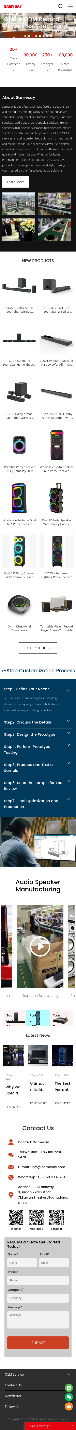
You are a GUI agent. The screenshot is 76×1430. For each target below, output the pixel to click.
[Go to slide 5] (40, 36)
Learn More (16, 182)
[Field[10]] (54, 1262)
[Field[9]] (38, 1298)
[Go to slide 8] (51, 36)
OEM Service (14, 1374)
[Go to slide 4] (36, 36)
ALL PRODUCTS (38, 648)
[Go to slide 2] (29, 36)
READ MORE (13, 1107)
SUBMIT (38, 1342)
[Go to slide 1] (25, 36)
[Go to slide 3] (33, 36)
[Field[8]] (22, 1262)
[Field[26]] (38, 1280)
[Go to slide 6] (44, 36)
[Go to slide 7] (47, 36)
